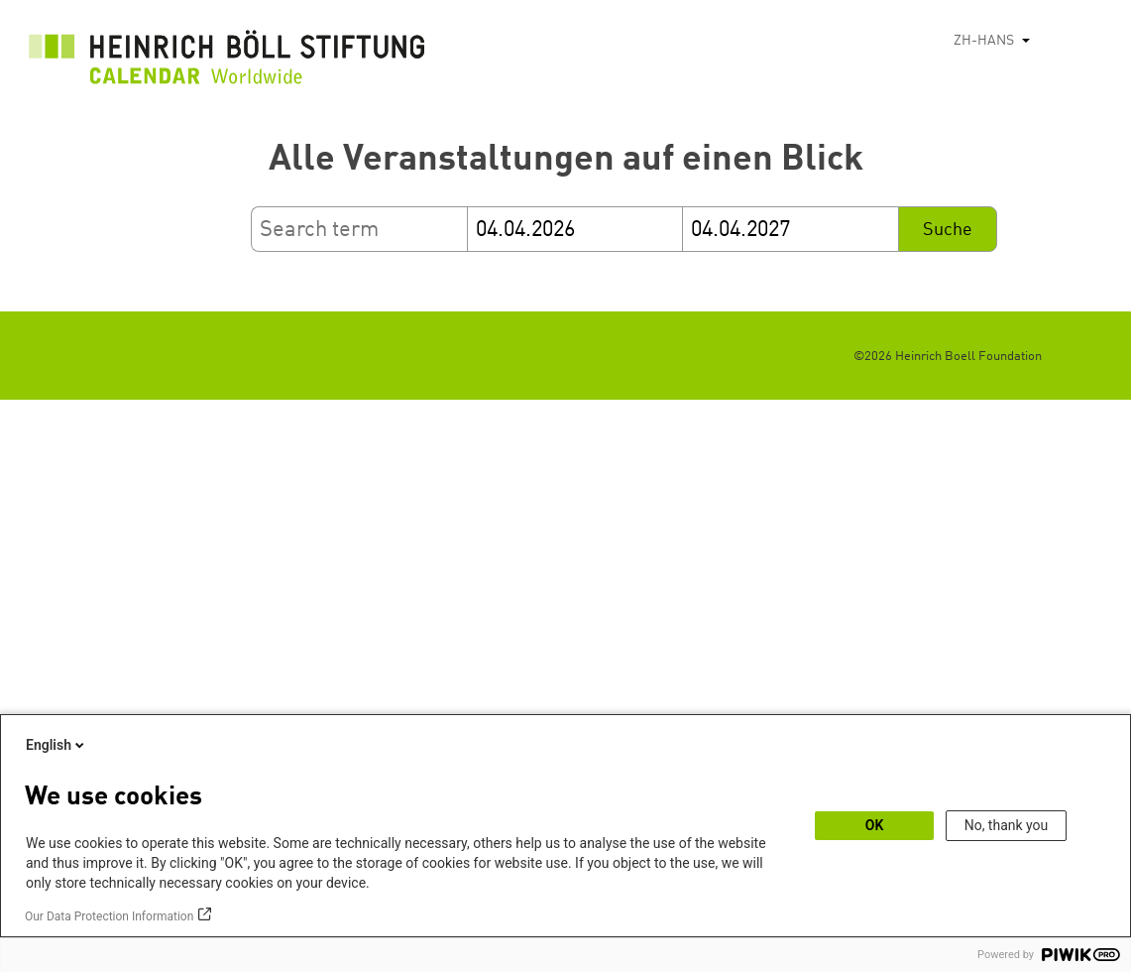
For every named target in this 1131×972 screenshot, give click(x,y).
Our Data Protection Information (109, 916)
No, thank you (1006, 825)
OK (874, 825)
